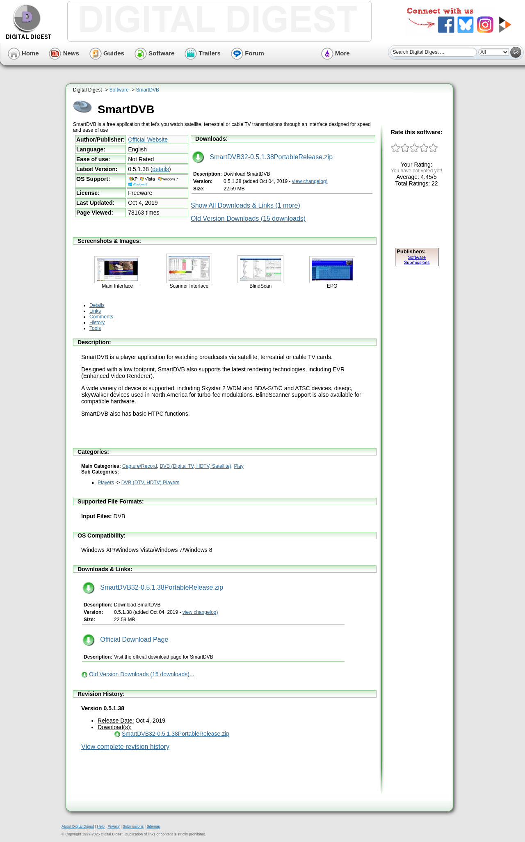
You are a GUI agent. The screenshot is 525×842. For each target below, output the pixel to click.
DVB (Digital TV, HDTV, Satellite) (195, 466)
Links (95, 311)
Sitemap (153, 826)
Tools (95, 328)
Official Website (148, 139)
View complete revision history (125, 746)
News (64, 53)
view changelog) (310, 181)
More (335, 53)
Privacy (113, 826)
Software (155, 53)
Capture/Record (139, 466)
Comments (101, 317)
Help (101, 826)
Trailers (203, 53)
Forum (247, 53)
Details (97, 305)
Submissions (133, 826)
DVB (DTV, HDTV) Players (150, 482)
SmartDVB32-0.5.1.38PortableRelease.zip (262, 156)
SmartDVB (147, 90)
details (160, 169)
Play (238, 466)
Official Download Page (125, 639)
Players (106, 482)
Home (23, 53)
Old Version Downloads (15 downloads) (248, 218)
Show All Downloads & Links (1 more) (245, 205)
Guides (106, 53)
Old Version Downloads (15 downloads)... (141, 674)
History (97, 322)
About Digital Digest (78, 826)
